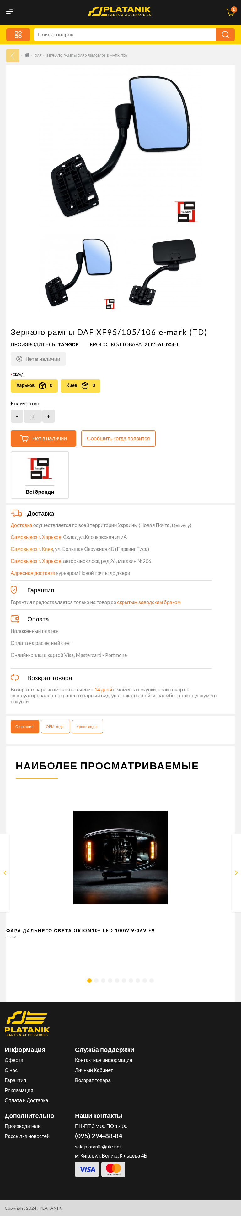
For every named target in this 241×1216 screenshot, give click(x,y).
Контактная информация (103, 1060)
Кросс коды (87, 726)
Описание (24, 726)
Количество (25, 403)
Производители (23, 1126)
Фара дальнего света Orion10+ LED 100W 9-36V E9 (80, 930)
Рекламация (19, 1090)
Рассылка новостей (27, 1136)
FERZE (12, 936)
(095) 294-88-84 (98, 1136)
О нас (11, 1070)
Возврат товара (93, 1080)
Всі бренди (39, 491)
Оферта (14, 1060)
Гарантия (15, 1080)
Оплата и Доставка (26, 1100)
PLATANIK (51, 1208)
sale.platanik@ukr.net (98, 1146)
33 (12, 55)
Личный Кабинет (94, 1070)
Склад (18, 375)
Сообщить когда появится (118, 438)
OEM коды (55, 726)
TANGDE (68, 344)
